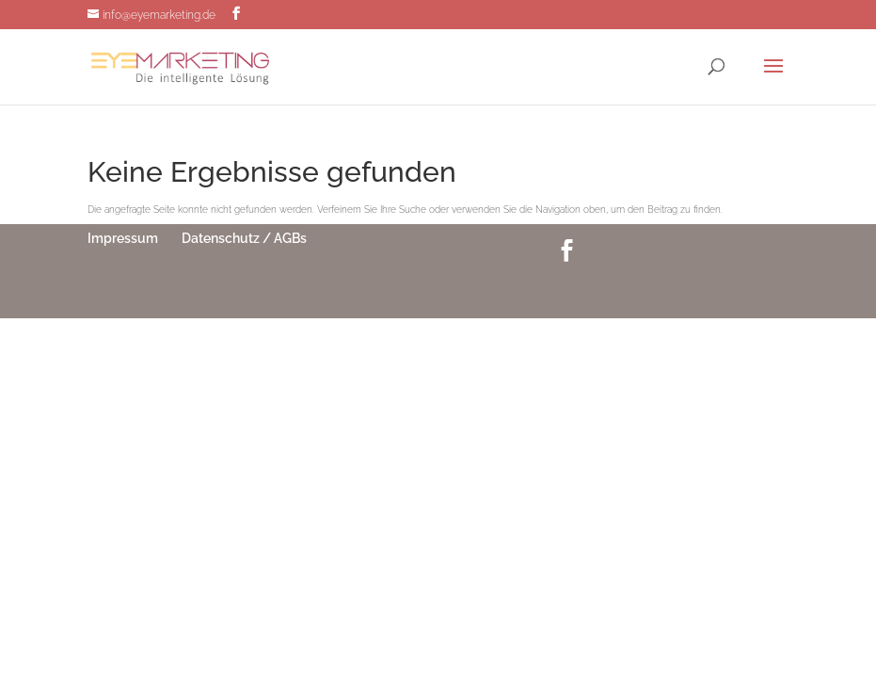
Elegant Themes (410, 289)
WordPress (533, 289)
